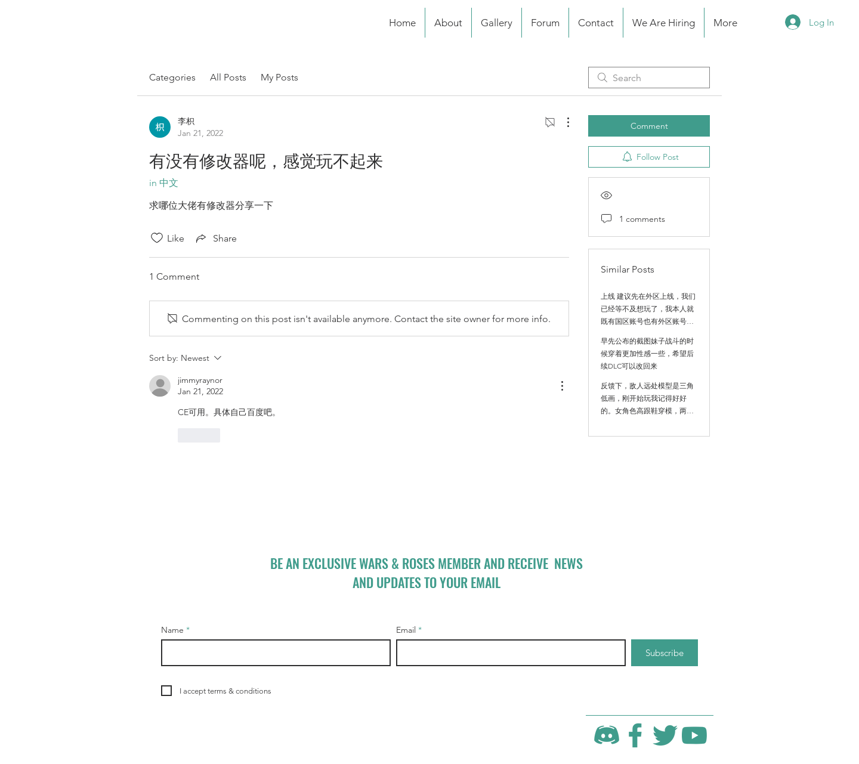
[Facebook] (635, 735)
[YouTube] (694, 735)
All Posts (228, 77)
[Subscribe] (664, 652)
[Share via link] (215, 238)
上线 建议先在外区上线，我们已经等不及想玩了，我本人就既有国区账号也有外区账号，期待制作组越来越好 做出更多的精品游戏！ (648, 321)
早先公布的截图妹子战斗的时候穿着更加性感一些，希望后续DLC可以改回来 (647, 353)
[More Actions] (562, 122)
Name (172, 630)
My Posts (279, 77)
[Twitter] (665, 735)
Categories (172, 77)
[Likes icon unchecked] (157, 238)
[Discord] (606, 735)
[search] (649, 77)
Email (406, 630)
